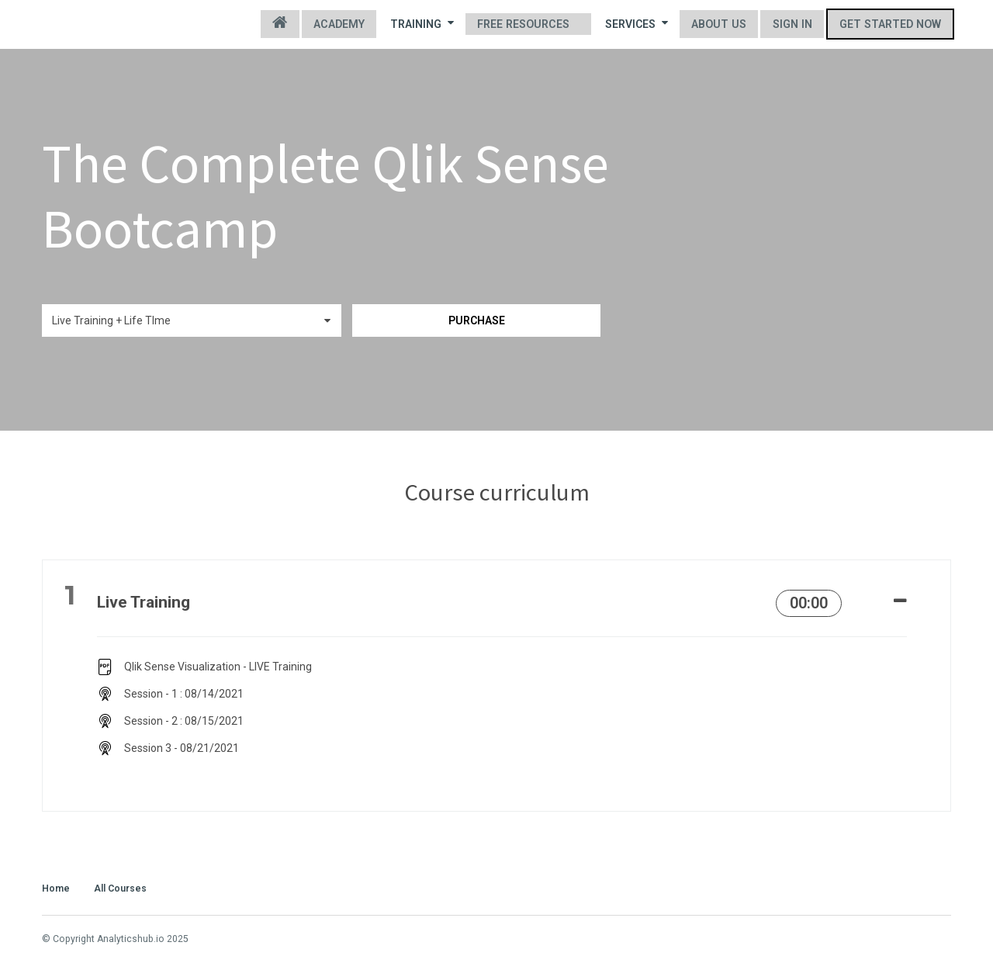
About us (722, 24)
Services (640, 23)
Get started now (891, 24)
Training (427, 23)
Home (287, 24)
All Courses (120, 887)
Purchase (491, 320)
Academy (345, 24)
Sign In (794, 24)
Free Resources (528, 24)
